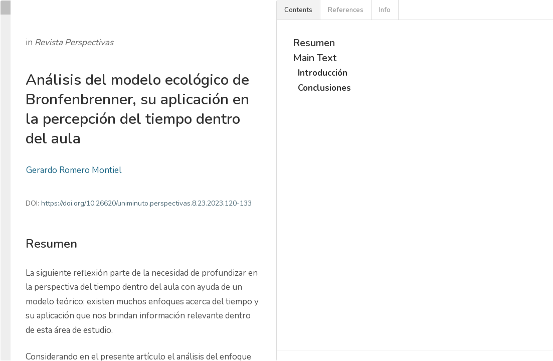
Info (385, 10)
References (345, 10)
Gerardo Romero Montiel (73, 170)
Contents (298, 10)
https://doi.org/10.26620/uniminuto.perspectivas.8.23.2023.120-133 (146, 203)
